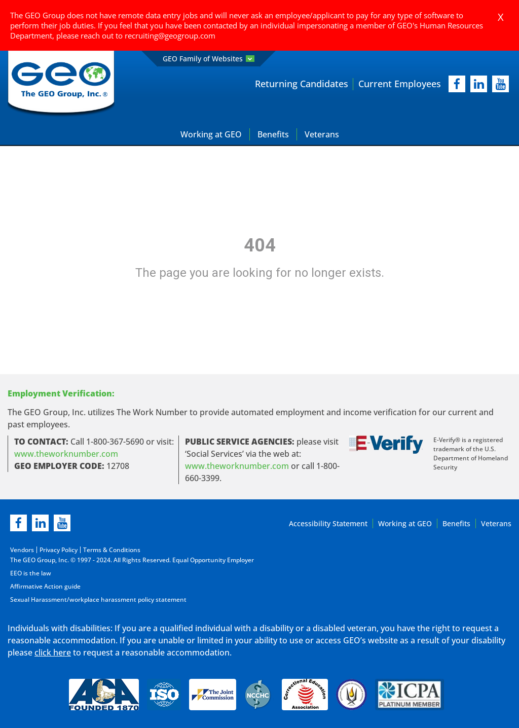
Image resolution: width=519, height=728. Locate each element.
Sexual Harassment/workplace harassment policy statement (98, 599)
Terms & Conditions (111, 549)
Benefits (273, 134)
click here (52, 652)
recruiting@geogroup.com (170, 35)
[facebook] (457, 84)
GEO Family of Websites (208, 58)
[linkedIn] (478, 84)
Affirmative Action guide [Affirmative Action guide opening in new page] (45, 586)
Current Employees (399, 84)
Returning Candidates (301, 84)
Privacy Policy (59, 549)
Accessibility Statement (328, 523)
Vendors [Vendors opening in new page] (22, 549)
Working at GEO (211, 134)
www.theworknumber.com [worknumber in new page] (66, 453)
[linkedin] (40, 523)
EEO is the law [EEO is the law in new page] (30, 573)
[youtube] (500, 84)
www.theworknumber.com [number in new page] (237, 465)
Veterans (322, 134)
